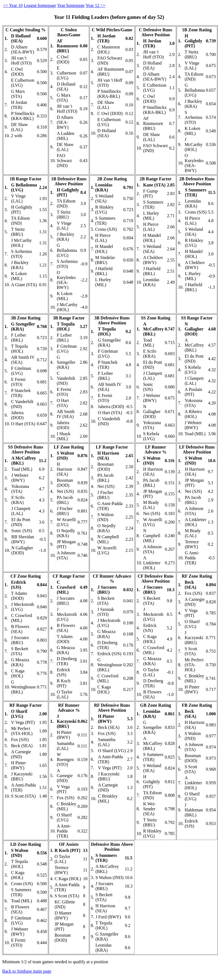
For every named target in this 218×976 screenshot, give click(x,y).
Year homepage (71, 5)
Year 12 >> (96, 5)
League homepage (40, 5)
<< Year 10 (13, 5)
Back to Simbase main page (26, 971)
